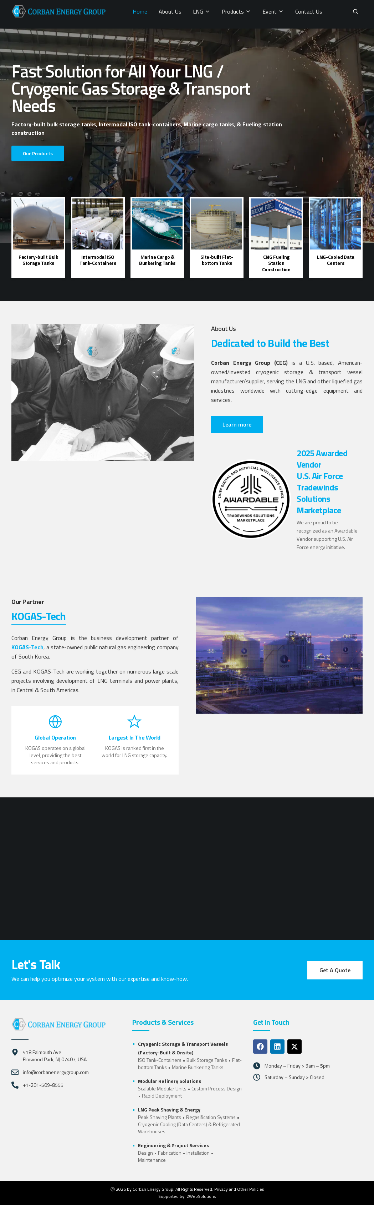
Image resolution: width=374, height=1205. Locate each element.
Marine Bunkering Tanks (198, 1067)
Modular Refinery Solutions (169, 1081)
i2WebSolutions (200, 1196)
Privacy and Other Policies (239, 1189)
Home (140, 11)
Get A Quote (334, 970)
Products (236, 11)
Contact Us (308, 11)
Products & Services (163, 1022)
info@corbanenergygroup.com (56, 1072)
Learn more (236, 424)
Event (273, 11)
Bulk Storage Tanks (206, 1060)
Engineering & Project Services (173, 1145)
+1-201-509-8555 (43, 1085)
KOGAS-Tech (27, 647)
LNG (201, 11)
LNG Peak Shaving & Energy (169, 1109)
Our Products (38, 153)
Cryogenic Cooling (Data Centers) (172, 1124)
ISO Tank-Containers (159, 1060)
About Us (170, 11)
